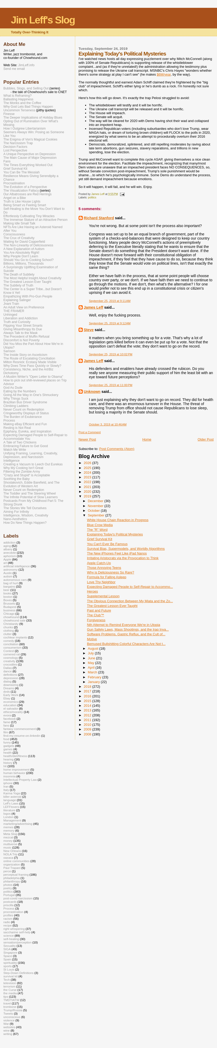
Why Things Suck (15, 398)
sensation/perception (17, 942)
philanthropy (11, 881)
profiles (8, 915)
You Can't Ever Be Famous (107, 544)
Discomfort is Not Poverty (21, 340)
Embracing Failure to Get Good (25, 446)
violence (9, 1020)
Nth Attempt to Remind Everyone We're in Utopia (123, 625)
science (8, 935)
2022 (88, 482)
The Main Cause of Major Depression (29, 158)
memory (8, 830)
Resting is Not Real (17, 428)
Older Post (206, 439)
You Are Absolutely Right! (21, 252)
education (10, 705)
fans (6, 725)
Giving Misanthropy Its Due (22, 329)
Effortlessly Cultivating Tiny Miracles (29, 216)
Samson (9, 351)
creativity (9, 661)
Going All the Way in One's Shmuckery (30, 395)
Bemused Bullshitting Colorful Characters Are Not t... (126, 644)
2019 (88, 496)
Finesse (9, 114)
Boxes (7, 600)
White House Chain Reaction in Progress (117, 520)
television (9, 983)
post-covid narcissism (18, 898)
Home (146, 439)
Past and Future (99, 610)
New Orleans (12, 850)
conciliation (10, 644)
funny (7, 742)
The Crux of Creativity (18, 238)
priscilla (8, 905)
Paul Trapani (12, 867)
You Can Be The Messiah (21, 172)
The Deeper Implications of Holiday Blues (32, 117)
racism (7, 918)
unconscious (11, 1017)
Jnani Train (11, 304)
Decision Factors (15, 147)
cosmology (10, 657)
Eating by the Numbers (19, 391)
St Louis (8, 969)
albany (7, 549)
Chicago (9, 613)
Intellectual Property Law (20, 779)
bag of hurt (10, 583)
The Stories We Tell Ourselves (25, 508)
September (96, 515)
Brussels (9, 603)
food (6, 739)
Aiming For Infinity (16, 512)
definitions (10, 674)
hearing (8, 759)
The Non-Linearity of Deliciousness (28, 245)
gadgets (8, 745)
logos (7, 813)
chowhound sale (14, 620)
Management (12, 820)
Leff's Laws (10, 803)
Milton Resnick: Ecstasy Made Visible (29, 362)
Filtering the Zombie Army (21, 471)
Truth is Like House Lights (21, 201)
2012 (88, 715)
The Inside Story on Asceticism (25, 355)
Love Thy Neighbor (101, 582)
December (96, 501)
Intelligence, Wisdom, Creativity (25, 515)
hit (5, 766)
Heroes (92, 591)
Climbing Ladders (15, 406)
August (93, 648)
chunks (8, 627)
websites (9, 1027)
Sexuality (9, 945)
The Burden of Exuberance (22, 417)
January (94, 682)
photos (7, 884)
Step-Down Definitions (18, 972)
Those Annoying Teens (104, 568)
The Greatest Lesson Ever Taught (112, 606)
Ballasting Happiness (18, 99)
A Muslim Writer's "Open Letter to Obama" (33, 377)
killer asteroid (12, 796)
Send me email (14, 69)
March (93, 672)
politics (92, 197)
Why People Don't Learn (20, 256)
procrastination (13, 911)
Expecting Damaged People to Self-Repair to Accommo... (130, 587)
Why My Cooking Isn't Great (23, 468)
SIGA (7, 949)
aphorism (9, 556)
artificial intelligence (16, 566)
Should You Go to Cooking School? (28, 260)
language (9, 800)
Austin (7, 573)
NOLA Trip (10, 854)
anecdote (9, 552)
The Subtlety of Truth (18, 285)
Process (9, 420)
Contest (8, 651)
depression (10, 678)
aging (7, 545)
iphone (7, 783)
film (5, 732)
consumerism (12, 647)
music (7, 847)
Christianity (10, 623)
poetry (7, 888)
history (7, 762)
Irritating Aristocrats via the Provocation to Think (122, 558)
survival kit (10, 976)
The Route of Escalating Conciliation (29, 358)
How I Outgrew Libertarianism (24, 128)
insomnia (9, 776)
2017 (88, 691)
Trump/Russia (12, 1010)
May (91, 663)
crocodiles (10, 664)
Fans (6, 161)
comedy (8, 640)
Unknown (92, 391)
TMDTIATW (11, 1000)
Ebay (6, 698)
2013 (88, 710)
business (9, 610)
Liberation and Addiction (20, 318)
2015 (88, 701)
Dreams (8, 688)
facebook (9, 718)
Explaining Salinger (17, 300)
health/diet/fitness (15, 756)
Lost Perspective (15, 150)
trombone (9, 1006)
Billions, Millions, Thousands (23, 263)
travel (7, 1003)
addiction (9, 542)
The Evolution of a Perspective (25, 187)
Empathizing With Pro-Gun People (27, 296)
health (7, 752)
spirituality (10, 962)
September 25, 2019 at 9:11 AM (110, 300)
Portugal (9, 895)
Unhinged (10, 314)
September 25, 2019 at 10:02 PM (110, 354)
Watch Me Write (14, 450)
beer (6, 590)
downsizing (10, 684)
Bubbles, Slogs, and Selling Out (26, 88)
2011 (88, 720)
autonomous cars (15, 579)
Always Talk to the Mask (20, 333)
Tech (6, 979)
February (95, 677)
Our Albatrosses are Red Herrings (27, 194)
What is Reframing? (17, 96)
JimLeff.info (26, 65)
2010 (88, 725)
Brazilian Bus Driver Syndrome (25, 402)
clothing (8, 630)
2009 (88, 729)
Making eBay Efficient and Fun (25, 424)
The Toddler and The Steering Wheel (29, 493)
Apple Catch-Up (99, 563)
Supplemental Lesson (103, 596)
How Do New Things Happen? (25, 523)
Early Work (10, 695)
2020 (88, 491)
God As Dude (12, 387)
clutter (7, 634)
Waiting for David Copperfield (24, 241)
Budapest (9, 606)
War (6, 1023)
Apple (7, 559)
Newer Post (87, 439)
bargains (9, 586)
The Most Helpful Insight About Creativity (32, 278)
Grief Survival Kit (99, 539)
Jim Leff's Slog (43, 20)
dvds (6, 691)
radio (6, 922)
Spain (7, 959)
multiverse (10, 844)
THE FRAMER (13, 311)
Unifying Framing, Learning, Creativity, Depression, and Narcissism (30, 455)
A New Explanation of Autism (23, 249)
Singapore (10, 952)
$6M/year (164, 74)
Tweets (8, 1013)
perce (7, 871)
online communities (16, 861)
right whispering (14, 928)
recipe (7, 925)
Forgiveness (96, 620)
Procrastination (14, 183)
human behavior (14, 773)
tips (5, 996)
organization (11, 864)
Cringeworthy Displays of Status (26, 413)
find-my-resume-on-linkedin (21, 735)
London (8, 817)
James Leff (93, 307)
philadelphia (11, 878)
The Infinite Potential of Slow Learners (30, 497)
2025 (88, 468)
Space (7, 956)
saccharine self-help (16, 932)
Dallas (7, 667)
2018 (88, 686)
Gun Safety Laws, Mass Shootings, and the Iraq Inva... (128, 629)
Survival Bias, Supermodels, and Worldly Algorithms (126, 549)
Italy (6, 789)
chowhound (11, 617)
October (94, 511)
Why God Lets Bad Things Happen (28, 106)
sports (7, 966)
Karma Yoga (11, 793)
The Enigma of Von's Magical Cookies (30, 139)
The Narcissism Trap (18, 143)
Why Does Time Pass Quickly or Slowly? (32, 366)
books (7, 593)
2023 (88, 477)
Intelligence (11, 460)
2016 (88, 696)
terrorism (9, 986)
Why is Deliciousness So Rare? (110, 572)
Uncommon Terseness (19, 110)
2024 (88, 472)
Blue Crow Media (100, 525)
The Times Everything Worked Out (27, 165)
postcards (10, 901)
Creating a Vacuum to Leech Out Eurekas (33, 464)
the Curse (10, 989)
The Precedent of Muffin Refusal (26, 336)
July (91, 653)
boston (7, 596)
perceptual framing (16, 874)
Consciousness (14, 234)
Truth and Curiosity (16, 322)
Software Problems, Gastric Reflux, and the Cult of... (126, 634)
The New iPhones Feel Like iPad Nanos (117, 553)
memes (8, 827)
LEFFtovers (11, 806)
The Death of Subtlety (18, 274)
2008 (88, 734)
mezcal (8, 837)
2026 (88, 463)
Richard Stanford (99, 218)
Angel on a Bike (14, 198)
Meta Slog (10, 834)
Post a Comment (90, 432)
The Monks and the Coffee (22, 103)
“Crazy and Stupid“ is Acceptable (26, 475)
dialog (7, 681)
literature (9, 810)
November (96, 506)
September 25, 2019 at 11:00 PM (110, 385)
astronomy (10, 569)
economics (10, 701)
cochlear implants (15, 637)
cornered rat (11, 654)
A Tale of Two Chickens (19, 442)
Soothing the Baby (16, 479)
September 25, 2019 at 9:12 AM (110, 323)
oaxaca (8, 857)
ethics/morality (13, 712)
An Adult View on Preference (23, 307)
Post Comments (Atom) (116, 449)
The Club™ (95, 615)
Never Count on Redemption (23, 409)
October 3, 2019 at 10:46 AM (108, 424)
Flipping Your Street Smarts (22, 325)
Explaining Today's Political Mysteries (115, 534)
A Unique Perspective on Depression (29, 154)
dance (7, 671)
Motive (92, 639)
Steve (89, 330)
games (7, 749)
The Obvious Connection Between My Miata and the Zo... (130, 601)
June (92, 658)
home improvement (16, 769)
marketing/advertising (17, 823)
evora (7, 715)
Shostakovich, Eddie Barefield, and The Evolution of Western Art (31, 484)
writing (7, 1033)
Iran (6, 786)
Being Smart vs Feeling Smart (24, 205)
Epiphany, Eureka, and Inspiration (27, 431)
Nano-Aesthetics (15, 519)
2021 (88, 487)
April (91, 667)
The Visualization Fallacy (21, 190)
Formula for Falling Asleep (106, 577)
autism (7, 576)
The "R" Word (97, 530)
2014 (88, 706)
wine (6, 1030)
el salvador (10, 708)
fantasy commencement (19, 728)
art (5, 562)
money (7, 840)
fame (6, 722)
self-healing (11, 939)
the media (10, 993)
